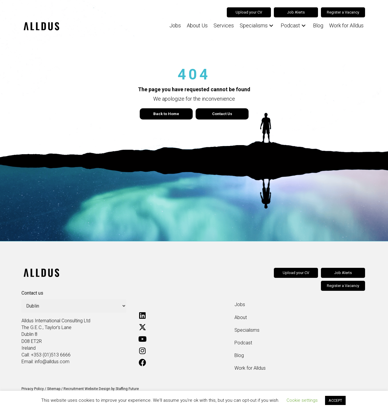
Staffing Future (127, 389)
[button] (271, 25)
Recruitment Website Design (87, 389)
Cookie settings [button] (302, 400)
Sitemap (53, 389)
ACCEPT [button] (335, 400)
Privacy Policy (32, 389)
